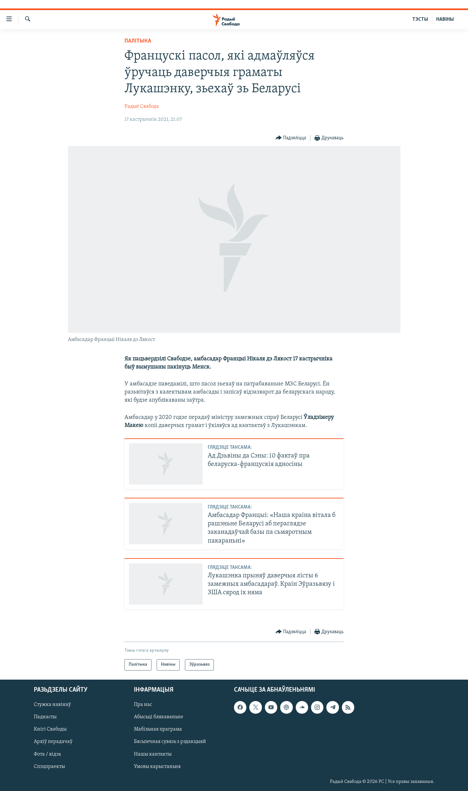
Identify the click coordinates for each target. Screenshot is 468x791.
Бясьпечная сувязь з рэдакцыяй (170, 741)
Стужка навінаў (52, 704)
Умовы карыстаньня (157, 766)
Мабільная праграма (158, 729)
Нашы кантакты (153, 754)
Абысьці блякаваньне (158, 717)
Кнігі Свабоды (50, 729)
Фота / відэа (47, 754)
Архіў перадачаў (53, 741)
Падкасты (45, 717)
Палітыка (137, 41)
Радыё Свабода (141, 106)
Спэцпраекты (49, 766)
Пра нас (143, 704)
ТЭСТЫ (420, 19)
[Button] (291, 138)
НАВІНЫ (445, 19)
